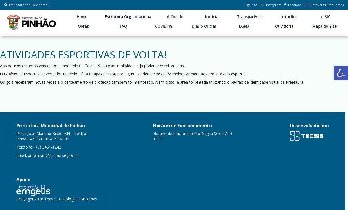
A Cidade (175, 16)
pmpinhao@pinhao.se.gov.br (53, 155)
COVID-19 (163, 26)
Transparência (17, 5)
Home (82, 16)
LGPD (244, 26)
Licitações (288, 16)
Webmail (41, 5)
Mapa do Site (324, 26)
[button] (341, 73)
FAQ (123, 26)
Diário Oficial (204, 26)
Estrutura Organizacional (128, 16)
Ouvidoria (284, 26)
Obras (83, 26)
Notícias (212, 16)
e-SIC (325, 16)
